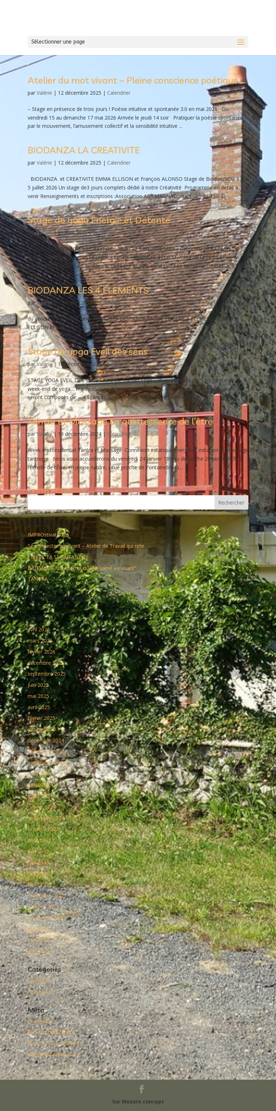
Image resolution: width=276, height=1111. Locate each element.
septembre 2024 (47, 762)
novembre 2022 (46, 895)
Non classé (41, 991)
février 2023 (41, 884)
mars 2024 (40, 795)
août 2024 (39, 773)
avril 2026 (39, 629)
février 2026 (41, 651)
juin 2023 (38, 851)
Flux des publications (52, 1032)
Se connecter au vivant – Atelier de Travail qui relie (86, 545)
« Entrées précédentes (53, 490)
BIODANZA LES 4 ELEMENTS (88, 290)
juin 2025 (38, 684)
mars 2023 (40, 873)
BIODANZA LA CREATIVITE (84, 150)
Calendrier (118, 92)
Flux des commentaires (55, 1043)
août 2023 (39, 840)
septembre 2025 (47, 673)
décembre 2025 (46, 662)
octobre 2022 (43, 906)
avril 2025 (39, 707)
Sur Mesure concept (138, 1101)
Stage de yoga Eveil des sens (88, 351)
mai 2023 (38, 862)
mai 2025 (38, 696)
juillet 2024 (40, 784)
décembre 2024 (46, 740)
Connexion (40, 1021)
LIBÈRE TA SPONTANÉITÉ (58, 557)
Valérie (44, 92)
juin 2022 (38, 929)
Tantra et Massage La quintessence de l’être (120, 421)
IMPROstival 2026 (48, 534)
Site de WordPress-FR (53, 1054)
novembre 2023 (46, 818)
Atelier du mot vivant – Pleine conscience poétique (133, 80)
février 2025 (41, 717)
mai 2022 (38, 939)
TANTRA (38, 578)
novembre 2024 (46, 751)
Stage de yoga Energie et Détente (99, 220)
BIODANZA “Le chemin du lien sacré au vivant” (82, 568)
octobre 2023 (43, 828)
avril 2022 (39, 951)
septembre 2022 (47, 917)
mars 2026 (40, 640)
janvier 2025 (42, 729)
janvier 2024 (42, 806)
